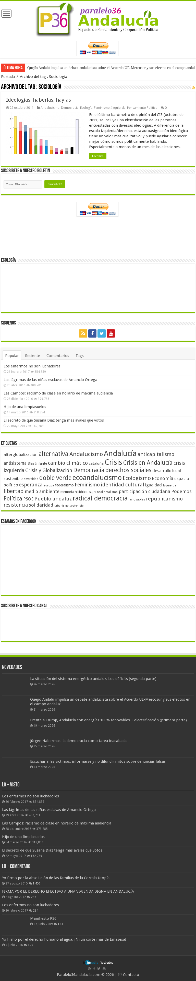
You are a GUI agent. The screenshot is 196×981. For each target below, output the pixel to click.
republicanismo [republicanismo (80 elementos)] (164, 499)
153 (60, 924)
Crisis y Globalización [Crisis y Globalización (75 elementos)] (48, 470)
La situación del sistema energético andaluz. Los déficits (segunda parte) (93, 678)
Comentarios (57, 355)
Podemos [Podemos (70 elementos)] (181, 491)
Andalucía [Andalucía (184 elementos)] (120, 453)
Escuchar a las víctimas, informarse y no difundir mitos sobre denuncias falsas (98, 761)
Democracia (70, 108)
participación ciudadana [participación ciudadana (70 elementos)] (144, 491)
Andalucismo (50, 108)
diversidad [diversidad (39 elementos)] (31, 479)
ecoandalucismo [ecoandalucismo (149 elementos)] (97, 478)
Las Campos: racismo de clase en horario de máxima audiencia (58, 393)
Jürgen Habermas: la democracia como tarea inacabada (78, 740)
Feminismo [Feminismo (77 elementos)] (87, 485)
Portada (8, 76)
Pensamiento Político (142, 108)
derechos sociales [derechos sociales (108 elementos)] (128, 470)
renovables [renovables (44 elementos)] (137, 499)
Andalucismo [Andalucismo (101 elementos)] (86, 454)
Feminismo (102, 108)
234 (35, 910)
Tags (80, 355)
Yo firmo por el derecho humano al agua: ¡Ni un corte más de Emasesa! (64, 939)
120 (30, 945)
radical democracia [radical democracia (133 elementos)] (100, 498)
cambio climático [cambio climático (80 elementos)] (68, 463)
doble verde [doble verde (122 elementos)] (55, 478)
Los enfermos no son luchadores (32, 366)
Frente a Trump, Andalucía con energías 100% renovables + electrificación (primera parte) (108, 720)
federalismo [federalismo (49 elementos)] (64, 485)
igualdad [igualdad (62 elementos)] (153, 484)
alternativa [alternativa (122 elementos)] (53, 454)
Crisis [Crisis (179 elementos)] (113, 462)
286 (33, 897)
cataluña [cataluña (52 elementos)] (96, 463)
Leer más (97, 156)
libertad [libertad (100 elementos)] (14, 491)
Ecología (86, 108)
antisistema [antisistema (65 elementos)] (15, 463)
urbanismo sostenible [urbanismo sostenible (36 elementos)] (68, 505)
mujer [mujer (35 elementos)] (92, 492)
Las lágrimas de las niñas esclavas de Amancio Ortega (50, 379)
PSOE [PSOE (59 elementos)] (28, 499)
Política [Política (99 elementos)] (13, 498)
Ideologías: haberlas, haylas (38, 100)
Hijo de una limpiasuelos (25, 406)
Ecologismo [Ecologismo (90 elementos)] (137, 478)
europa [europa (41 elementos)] (49, 485)
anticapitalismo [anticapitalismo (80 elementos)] (156, 454)
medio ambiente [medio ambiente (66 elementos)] (42, 491)
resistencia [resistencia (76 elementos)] (16, 505)
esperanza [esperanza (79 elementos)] (31, 485)
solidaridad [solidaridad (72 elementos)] (41, 505)
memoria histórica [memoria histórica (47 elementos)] (74, 492)
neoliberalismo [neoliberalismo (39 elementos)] (107, 492)
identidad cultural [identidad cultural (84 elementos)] (122, 485)
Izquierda (118, 108)
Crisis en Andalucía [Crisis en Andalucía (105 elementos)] (148, 462)
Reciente (32, 355)
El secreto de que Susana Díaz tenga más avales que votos (54, 420)
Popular (12, 355)
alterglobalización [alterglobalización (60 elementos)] (21, 454)
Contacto (128, 974)
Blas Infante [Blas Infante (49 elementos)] (37, 463)
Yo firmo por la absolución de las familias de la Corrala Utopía (55, 878)
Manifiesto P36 (43, 918)
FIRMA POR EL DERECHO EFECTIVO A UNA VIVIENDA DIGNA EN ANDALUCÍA (68, 891)
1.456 (37, 883)
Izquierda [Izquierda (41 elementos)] (169, 485)
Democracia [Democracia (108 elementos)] (88, 470)
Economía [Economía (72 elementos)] (162, 478)
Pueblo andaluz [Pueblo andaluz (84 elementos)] (53, 499)
